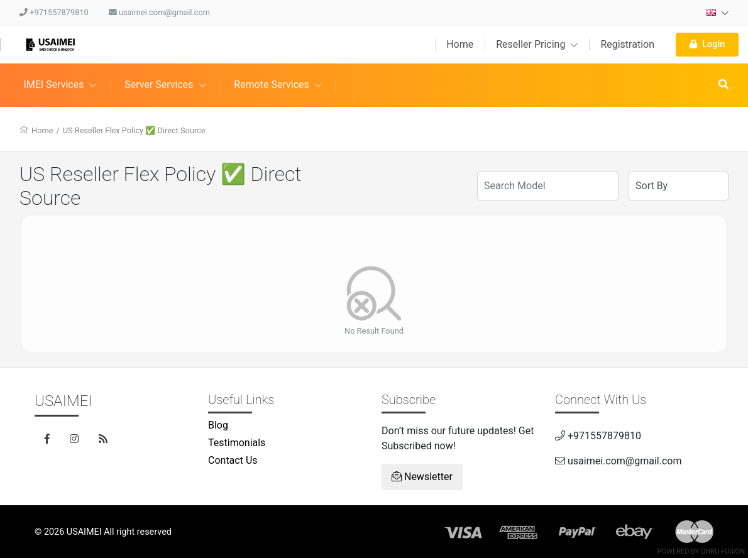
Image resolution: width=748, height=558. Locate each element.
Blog (218, 425)
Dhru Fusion (723, 551)
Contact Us (233, 460)
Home (459, 44)
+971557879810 (54, 12)
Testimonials (236, 443)
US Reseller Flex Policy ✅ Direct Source (134, 130)
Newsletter (422, 477)
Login (707, 44)
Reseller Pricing (537, 44)
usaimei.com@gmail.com (159, 12)
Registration (627, 44)
